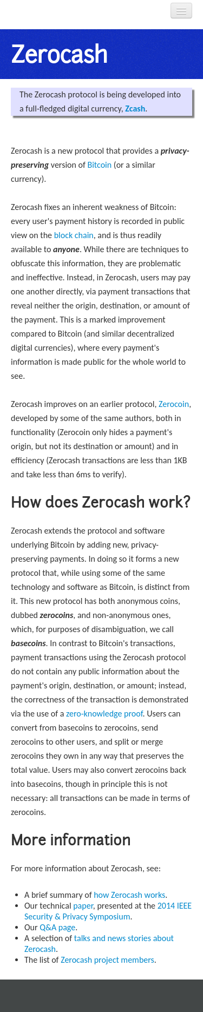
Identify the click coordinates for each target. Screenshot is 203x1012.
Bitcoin (99, 165)
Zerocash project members (107, 960)
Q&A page (57, 927)
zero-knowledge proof (104, 713)
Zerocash (59, 54)
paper (83, 906)
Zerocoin (174, 404)
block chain (74, 235)
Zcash (135, 108)
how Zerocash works (129, 895)
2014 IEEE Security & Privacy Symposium (108, 911)
